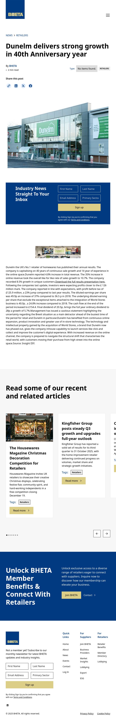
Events (66, 660)
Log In (66, 672)
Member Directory (102, 654)
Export (83, 672)
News (65, 655)
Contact (66, 666)
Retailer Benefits (102, 646)
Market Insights (84, 660)
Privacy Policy (86, 713)
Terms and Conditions (80, 220)
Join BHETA (71, 595)
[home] (15, 9)
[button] (107, 15)
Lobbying (84, 667)
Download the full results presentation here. (80, 281)
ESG (82, 678)
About (66, 649)
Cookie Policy (103, 713)
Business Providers (84, 651)
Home (66, 644)
